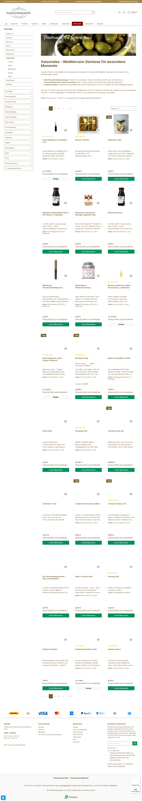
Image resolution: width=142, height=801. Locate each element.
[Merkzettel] (119, 12)
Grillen (10, 76)
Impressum (76, 742)
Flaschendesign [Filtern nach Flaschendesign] (18, 112)
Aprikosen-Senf (114, 140)
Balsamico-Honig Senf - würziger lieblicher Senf (85, 214)
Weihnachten (12, 69)
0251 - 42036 (10, 733)
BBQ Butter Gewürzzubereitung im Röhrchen (52, 286)
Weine (8, 46)
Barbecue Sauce (115, 213)
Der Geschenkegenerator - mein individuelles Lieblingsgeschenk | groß (54, 577)
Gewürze (9, 42)
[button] (3, 797)
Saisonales (10, 58)
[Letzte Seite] (70, 108)
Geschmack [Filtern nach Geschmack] (18, 122)
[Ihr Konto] (124, 12)
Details (55, 179)
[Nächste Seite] (67, 108)
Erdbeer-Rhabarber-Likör (86, 649)
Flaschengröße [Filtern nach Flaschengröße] (18, 117)
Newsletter (41, 732)
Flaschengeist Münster (80, 778)
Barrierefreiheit (78, 732)
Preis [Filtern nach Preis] (18, 158)
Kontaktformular (20, 745)
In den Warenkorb (88, 179)
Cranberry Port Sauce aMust (87, 504)
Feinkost (9, 38)
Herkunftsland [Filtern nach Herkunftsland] (18, 127)
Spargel (10, 73)
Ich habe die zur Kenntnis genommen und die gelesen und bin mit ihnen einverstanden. (122, 755)
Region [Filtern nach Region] (18, 143)
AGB (74, 739)
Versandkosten (64, 785)
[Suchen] (92, 12)
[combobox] (73, 12)
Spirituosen (10, 50)
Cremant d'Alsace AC (117, 504)
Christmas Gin (81, 431)
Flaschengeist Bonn (61, 778)
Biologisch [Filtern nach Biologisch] (18, 107)
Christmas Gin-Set (116, 431)
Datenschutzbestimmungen (120, 753)
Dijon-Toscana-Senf (84, 576)
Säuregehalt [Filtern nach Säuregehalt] (18, 148)
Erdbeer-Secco (114, 649)
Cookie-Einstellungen (80, 729)
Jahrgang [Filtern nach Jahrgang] (18, 132)
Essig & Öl (9, 34)
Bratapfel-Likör (81, 358)
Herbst (10, 65)
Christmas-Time (49, 504)
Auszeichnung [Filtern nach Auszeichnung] (18, 102)
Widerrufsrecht (78, 734)
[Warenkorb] (132, 12)
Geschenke (10, 80)
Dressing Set (113, 576)
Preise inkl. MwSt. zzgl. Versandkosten (55, 174)
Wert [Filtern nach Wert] (18, 153)
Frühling (10, 62)
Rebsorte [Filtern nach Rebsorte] (18, 138)
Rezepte (9, 84)
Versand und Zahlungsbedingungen (50, 734)
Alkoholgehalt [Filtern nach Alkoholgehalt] (18, 96)
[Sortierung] (123, 108)
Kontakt (75, 727)
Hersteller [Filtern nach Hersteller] (18, 91)
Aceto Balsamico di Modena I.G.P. (55, 141)
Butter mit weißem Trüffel (119, 358)
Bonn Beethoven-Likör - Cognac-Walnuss (53, 359)
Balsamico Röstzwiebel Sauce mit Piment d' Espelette (56, 214)
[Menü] (139, 779)
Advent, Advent (82, 140)
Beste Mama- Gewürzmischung (82, 286)
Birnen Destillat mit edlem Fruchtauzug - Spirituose (119, 286)
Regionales (10, 54)
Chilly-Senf (47, 431)
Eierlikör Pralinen (50, 649)
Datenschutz (77, 737)
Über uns (41, 729)
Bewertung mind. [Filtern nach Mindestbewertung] (18, 163)
